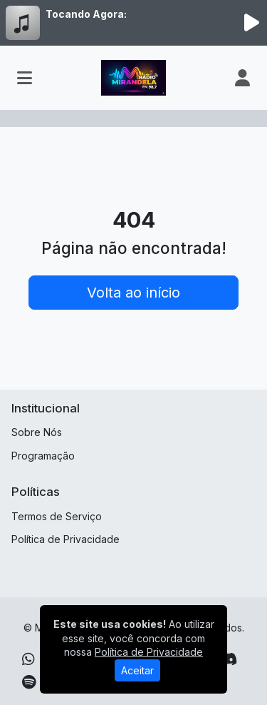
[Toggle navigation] (25, 77)
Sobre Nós (36, 432)
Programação (43, 456)
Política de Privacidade (65, 539)
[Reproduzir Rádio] (251, 23)
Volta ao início (133, 292)
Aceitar (137, 670)
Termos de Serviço (56, 516)
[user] (242, 77)
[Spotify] (29, 682)
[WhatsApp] (28, 659)
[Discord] (228, 659)
